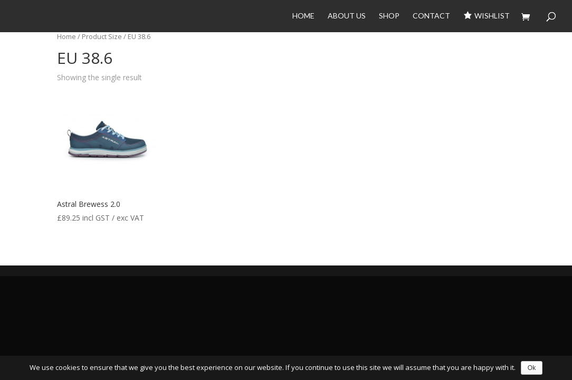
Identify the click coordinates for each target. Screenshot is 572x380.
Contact (431, 16)
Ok (532, 368)
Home (303, 16)
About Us (347, 16)
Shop (389, 16)
